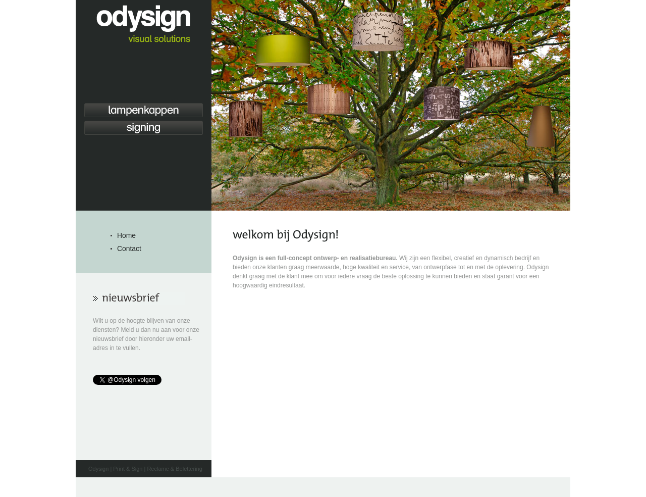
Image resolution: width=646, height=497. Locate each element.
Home (126, 235)
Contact (129, 248)
